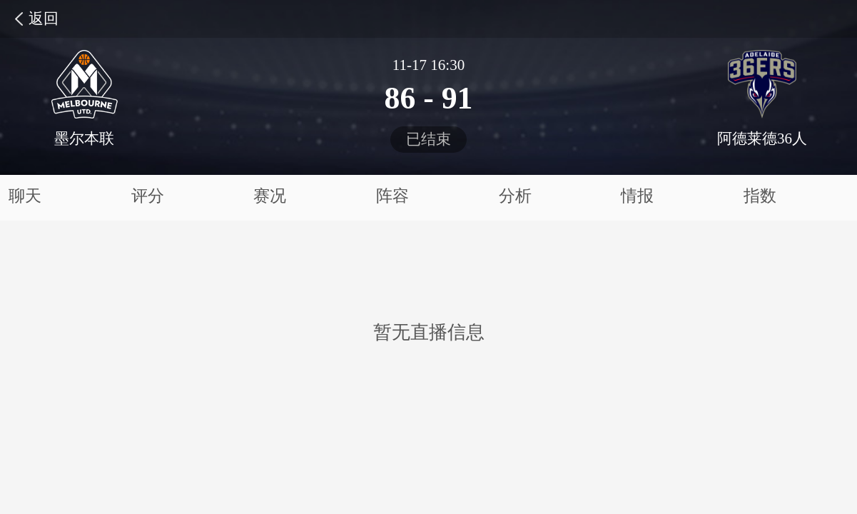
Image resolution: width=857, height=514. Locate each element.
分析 (515, 196)
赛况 (269, 196)
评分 (147, 196)
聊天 (25, 196)
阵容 (392, 196)
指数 (760, 196)
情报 (637, 196)
